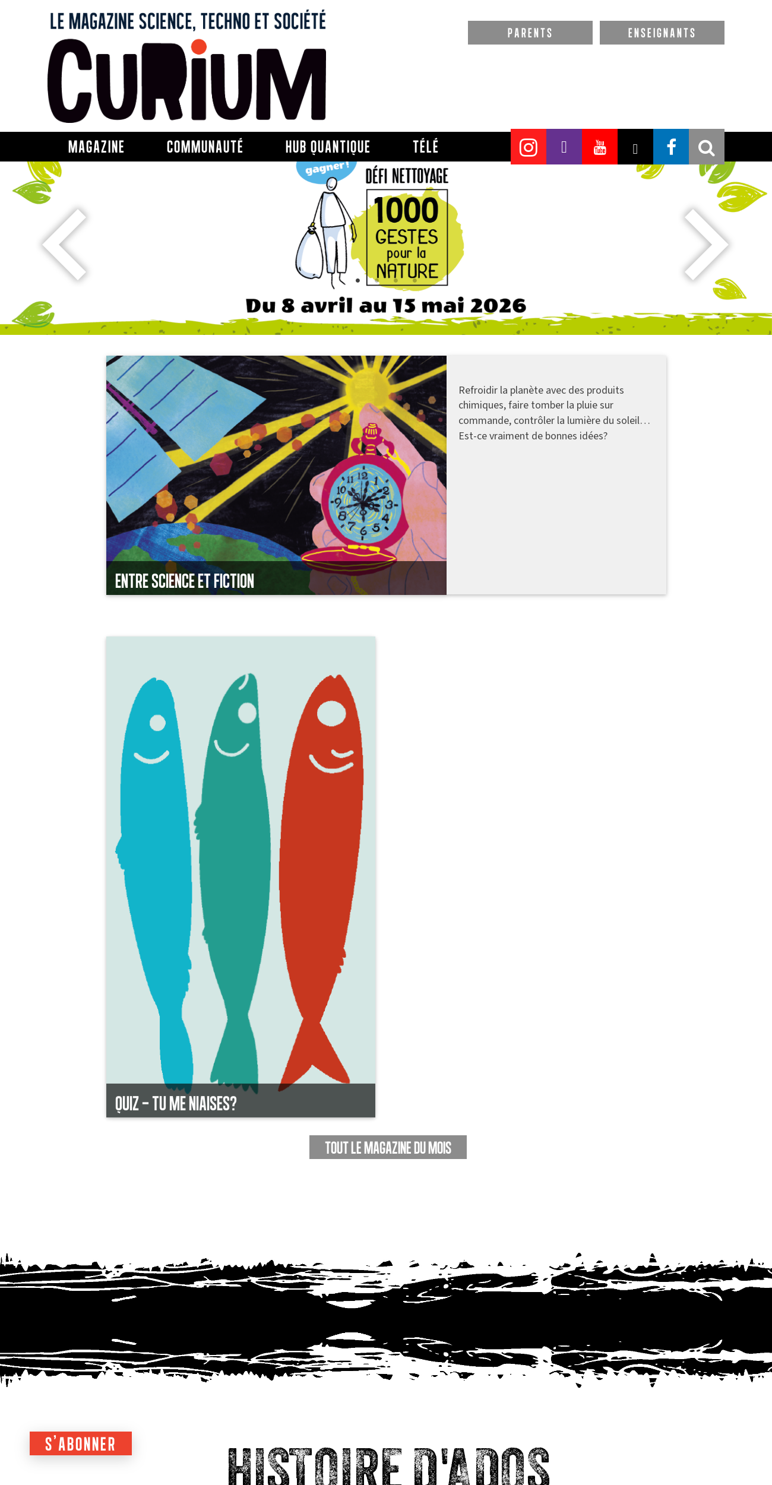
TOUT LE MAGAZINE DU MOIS (388, 1147)
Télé (426, 146)
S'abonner (80, 1443)
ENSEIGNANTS (662, 33)
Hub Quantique (328, 146)
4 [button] (439, 325)
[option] (386, 207)
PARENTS (530, 33)
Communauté (205, 146)
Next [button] (707, 244)
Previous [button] (65, 244)
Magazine (96, 146)
